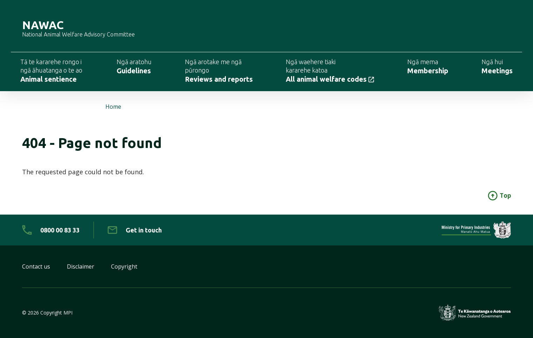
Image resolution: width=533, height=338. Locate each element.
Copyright (124, 266)
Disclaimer (80, 266)
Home (113, 106)
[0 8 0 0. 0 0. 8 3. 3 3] (50, 230)
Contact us (36, 266)
